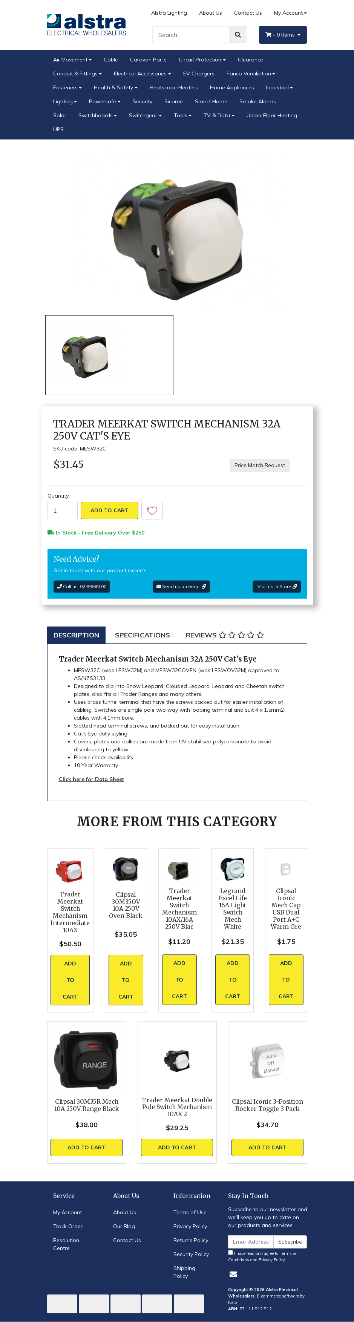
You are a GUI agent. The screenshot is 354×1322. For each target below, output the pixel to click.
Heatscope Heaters (174, 87)
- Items (280, 34)
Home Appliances (232, 87)
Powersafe (102, 101)
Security (142, 101)
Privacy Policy (190, 1226)
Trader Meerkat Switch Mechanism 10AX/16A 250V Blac (179, 908)
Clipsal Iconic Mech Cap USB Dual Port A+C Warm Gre (286, 908)
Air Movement (70, 59)
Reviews (225, 635)
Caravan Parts (148, 59)
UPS (58, 129)
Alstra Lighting (169, 12)
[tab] (76, 635)
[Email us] (233, 1274)
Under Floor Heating (272, 115)
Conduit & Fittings (75, 73)
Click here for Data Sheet (91, 779)
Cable (111, 59)
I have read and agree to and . (262, 1256)
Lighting (63, 101)
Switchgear (143, 115)
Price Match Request (259, 465)
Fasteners (65, 87)
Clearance (250, 59)
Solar (59, 115)
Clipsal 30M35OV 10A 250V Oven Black (126, 905)
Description (76, 635)
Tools (180, 115)
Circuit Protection (200, 59)
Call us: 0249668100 (81, 586)
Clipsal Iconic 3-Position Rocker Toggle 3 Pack (267, 1105)
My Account (67, 1212)
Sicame (173, 101)
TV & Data (217, 115)
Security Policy (191, 1254)
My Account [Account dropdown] (288, 12)
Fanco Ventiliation (249, 73)
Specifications (142, 635)
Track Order (68, 1226)
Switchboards (95, 115)
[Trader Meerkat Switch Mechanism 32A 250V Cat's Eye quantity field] (63, 510)
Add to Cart (109, 510)
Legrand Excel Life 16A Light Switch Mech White (233, 908)
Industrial (277, 87)
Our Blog (124, 1226)
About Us (210, 12)
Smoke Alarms (257, 101)
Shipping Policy (184, 1272)
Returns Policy (190, 1240)
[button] (152, 510)
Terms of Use (190, 1212)
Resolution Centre (66, 1244)
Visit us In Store (276, 586)
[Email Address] (251, 1241)
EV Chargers (199, 73)
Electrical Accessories (140, 73)
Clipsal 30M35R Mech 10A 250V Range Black (86, 1105)
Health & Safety (113, 87)
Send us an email (181, 586)
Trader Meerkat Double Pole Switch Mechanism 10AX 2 (177, 1107)
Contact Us (248, 12)
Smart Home (211, 101)
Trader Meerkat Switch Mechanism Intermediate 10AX (70, 912)
